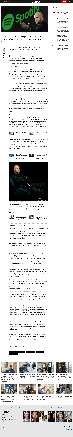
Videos (52, 407)
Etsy (34, 352)
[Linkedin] (71, 426)
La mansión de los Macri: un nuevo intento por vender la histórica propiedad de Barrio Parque (63, 13)
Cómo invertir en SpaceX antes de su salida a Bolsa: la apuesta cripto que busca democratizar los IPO (63, 47)
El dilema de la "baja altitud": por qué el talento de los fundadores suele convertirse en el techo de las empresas (45, 377)
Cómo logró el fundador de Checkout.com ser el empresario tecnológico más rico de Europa (42, 218)
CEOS (16, 352)
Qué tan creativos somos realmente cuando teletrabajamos (21, 134)
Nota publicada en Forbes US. (15, 343)
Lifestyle (36, 407)
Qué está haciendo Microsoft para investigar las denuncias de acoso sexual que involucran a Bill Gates (21, 219)
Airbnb (11, 352)
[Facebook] (64, 426)
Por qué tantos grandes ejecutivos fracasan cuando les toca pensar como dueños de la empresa (63, 377)
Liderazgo (13, 407)
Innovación (4, 407)
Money (20, 407)
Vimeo (16, 354)
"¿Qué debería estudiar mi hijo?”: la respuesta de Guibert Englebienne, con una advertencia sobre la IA (63, 29)
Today (70, 407)
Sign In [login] (70, 1)
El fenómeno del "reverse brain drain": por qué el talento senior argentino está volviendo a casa (27, 398)
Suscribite (64, 1)
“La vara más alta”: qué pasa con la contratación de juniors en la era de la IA (27, 376)
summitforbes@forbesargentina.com (10, 419)
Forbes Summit (61, 407)
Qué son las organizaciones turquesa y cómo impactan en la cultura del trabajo (21, 156)
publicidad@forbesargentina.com (10, 416)
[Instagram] (67, 426)
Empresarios (22, 352)
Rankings (44, 407)
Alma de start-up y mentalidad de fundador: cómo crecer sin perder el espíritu (45, 398)
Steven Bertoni (4, 41)
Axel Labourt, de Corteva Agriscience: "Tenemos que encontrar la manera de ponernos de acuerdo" (41, 156)
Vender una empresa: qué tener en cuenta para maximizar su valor (41, 134)
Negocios (29, 407)
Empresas (29, 352)
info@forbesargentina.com (8, 417)
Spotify (11, 354)
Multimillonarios (39, 352)
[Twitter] (65, 426)
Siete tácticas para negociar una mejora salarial (64, 397)
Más (62, 7)
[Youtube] (69, 426)
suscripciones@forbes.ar (10, 421)
